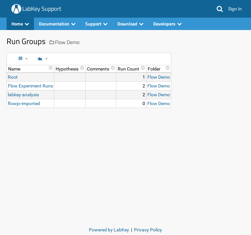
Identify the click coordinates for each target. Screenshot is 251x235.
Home (20, 23)
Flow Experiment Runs (30, 85)
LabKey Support (41, 8)
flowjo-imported (24, 103)
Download (130, 23)
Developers (167, 23)
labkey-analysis (23, 94)
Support (96, 23)
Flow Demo (67, 42)
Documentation (57, 23)
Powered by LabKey (109, 229)
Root (13, 77)
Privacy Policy (148, 229)
